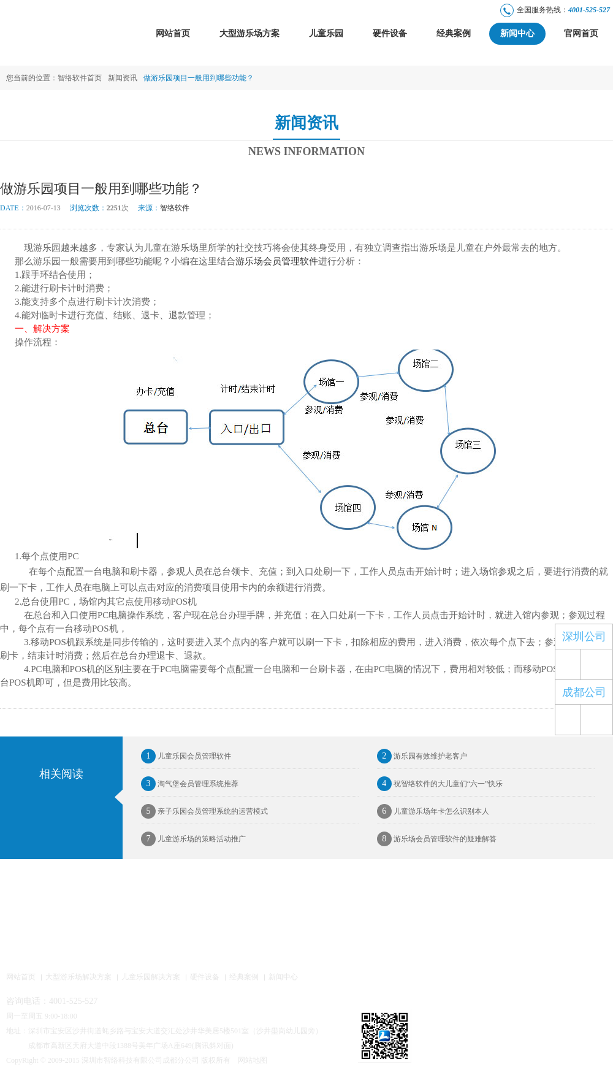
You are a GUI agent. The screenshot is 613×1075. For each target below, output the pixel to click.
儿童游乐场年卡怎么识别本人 (433, 811)
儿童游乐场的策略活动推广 (193, 839)
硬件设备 (390, 33)
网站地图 (252, 1061)
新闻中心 (517, 33)
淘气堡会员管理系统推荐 (189, 783)
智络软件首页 (80, 78)
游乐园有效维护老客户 (422, 756)
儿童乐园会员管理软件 (186, 756)
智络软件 (163, 208)
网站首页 (173, 33)
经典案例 (453, 33)
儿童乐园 (326, 33)
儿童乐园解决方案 (150, 977)
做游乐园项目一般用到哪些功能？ (198, 78)
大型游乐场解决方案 (78, 977)
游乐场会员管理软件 (276, 261)
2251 (114, 208)
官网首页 (581, 33)
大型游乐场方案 (249, 33)
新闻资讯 (122, 78)
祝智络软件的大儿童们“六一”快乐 (440, 783)
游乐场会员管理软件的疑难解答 (437, 839)
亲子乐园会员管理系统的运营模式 (204, 811)
